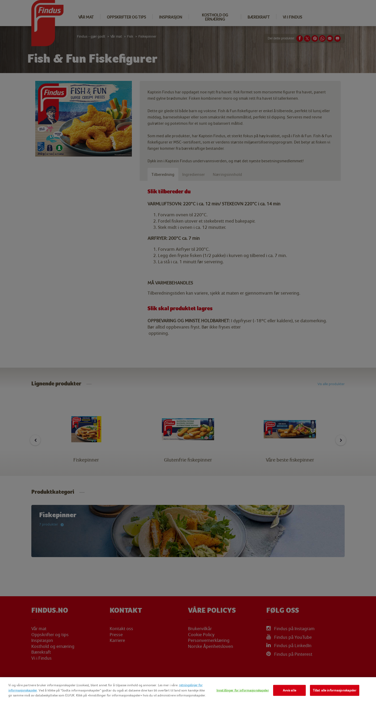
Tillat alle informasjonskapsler (334, 690)
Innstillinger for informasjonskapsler (242, 690)
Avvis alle (289, 690)
